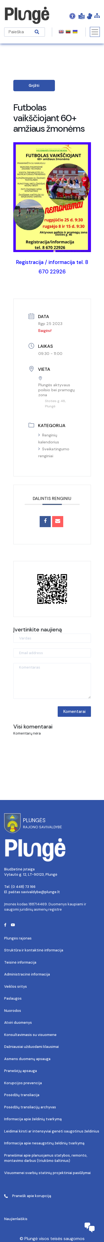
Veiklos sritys (15, 986)
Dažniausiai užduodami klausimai (31, 1046)
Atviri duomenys (18, 1022)
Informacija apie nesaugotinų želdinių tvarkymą (44, 1143)
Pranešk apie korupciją (27, 1195)
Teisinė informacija (20, 962)
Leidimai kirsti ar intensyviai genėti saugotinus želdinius (51, 1131)
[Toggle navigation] (95, 32)
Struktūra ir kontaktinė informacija (33, 950)
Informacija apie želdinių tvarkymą (33, 1119)
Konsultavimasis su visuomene (30, 1034)
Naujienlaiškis (15, 1218)
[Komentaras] (52, 681)
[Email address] (52, 652)
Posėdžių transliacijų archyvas (30, 1107)
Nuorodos (12, 1010)
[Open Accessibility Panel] (72, 15)
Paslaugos (13, 998)
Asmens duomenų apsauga (27, 1058)
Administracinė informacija (27, 974)
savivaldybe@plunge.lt (40, 892)
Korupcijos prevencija (23, 1083)
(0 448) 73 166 (23, 886)
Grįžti (34, 85)
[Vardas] (52, 638)
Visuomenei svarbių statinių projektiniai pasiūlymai (47, 1172)
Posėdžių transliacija (21, 1095)
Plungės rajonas (18, 938)
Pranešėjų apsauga (20, 1070)
